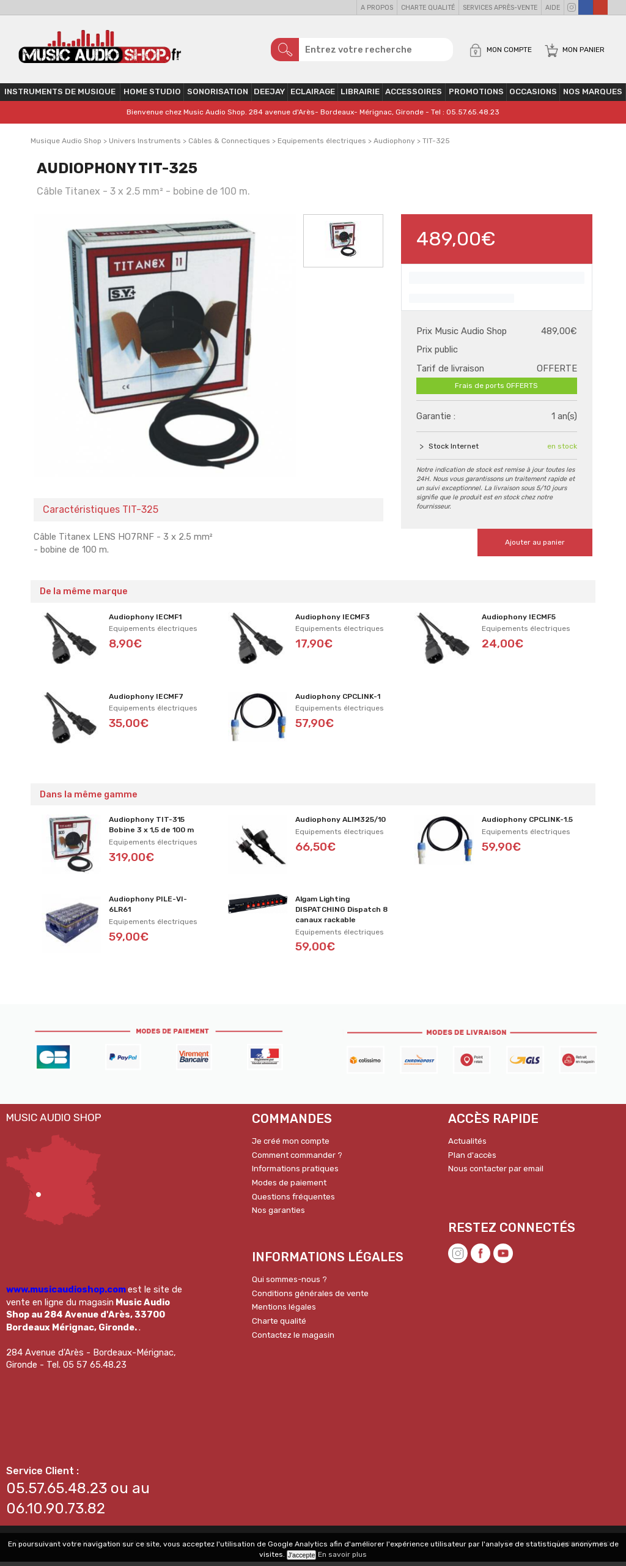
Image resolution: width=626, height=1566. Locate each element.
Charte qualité (428, 8)
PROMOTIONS (476, 96)
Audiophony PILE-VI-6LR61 (148, 908)
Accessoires (413, 96)
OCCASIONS (533, 96)
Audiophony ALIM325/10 (340, 823)
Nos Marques (592, 96)
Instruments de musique (60, 96)
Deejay (269, 96)
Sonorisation (217, 96)
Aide (552, 8)
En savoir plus (342, 1554)
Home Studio (152, 96)
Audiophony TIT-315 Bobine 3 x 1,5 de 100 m (151, 828)
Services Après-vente (500, 8)
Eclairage (312, 96)
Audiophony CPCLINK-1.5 (527, 823)
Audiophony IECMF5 (519, 621)
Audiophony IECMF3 (332, 621)
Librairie (360, 96)
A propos (377, 8)
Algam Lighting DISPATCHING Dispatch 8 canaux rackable (341, 913)
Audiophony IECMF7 (146, 700)
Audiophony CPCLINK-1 (337, 700)
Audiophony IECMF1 (145, 621)
